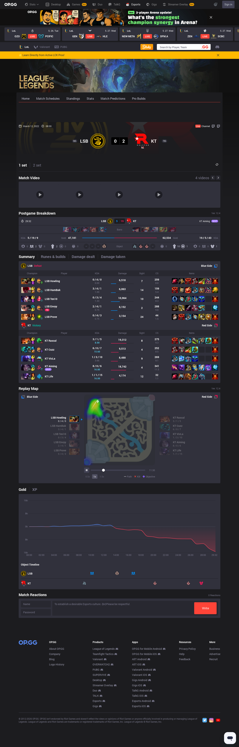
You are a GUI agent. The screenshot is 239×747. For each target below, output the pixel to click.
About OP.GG (56, 704)
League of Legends (104, 704)
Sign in (228, 4)
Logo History (56, 719)
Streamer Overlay (103, 740)
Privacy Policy (187, 704)
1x (95, 476)
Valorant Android (142, 725)
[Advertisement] (119, 112)
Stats (31, 4)
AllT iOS (137, 719)
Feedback (184, 714)
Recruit (213, 714)
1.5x (102, 476)
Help (181, 709)
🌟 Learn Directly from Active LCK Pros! (41, 55)
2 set (37, 165)
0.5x (88, 476)
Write (205, 608)
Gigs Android (139, 735)
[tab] (28, 256)
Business (214, 704)
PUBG (96, 725)
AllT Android (139, 714)
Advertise (214, 709)
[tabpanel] (119, 322)
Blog (52, 714)
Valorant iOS (139, 730)
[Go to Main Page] (10, 4)
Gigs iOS (137, 740)
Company (54, 709)
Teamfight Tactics (103, 709)
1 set (23, 165)
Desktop (97, 735)
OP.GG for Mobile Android (147, 704)
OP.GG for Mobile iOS (144, 709)
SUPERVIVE (99, 730)
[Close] (211, 17)
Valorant (98, 714)
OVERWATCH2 (101, 719)
